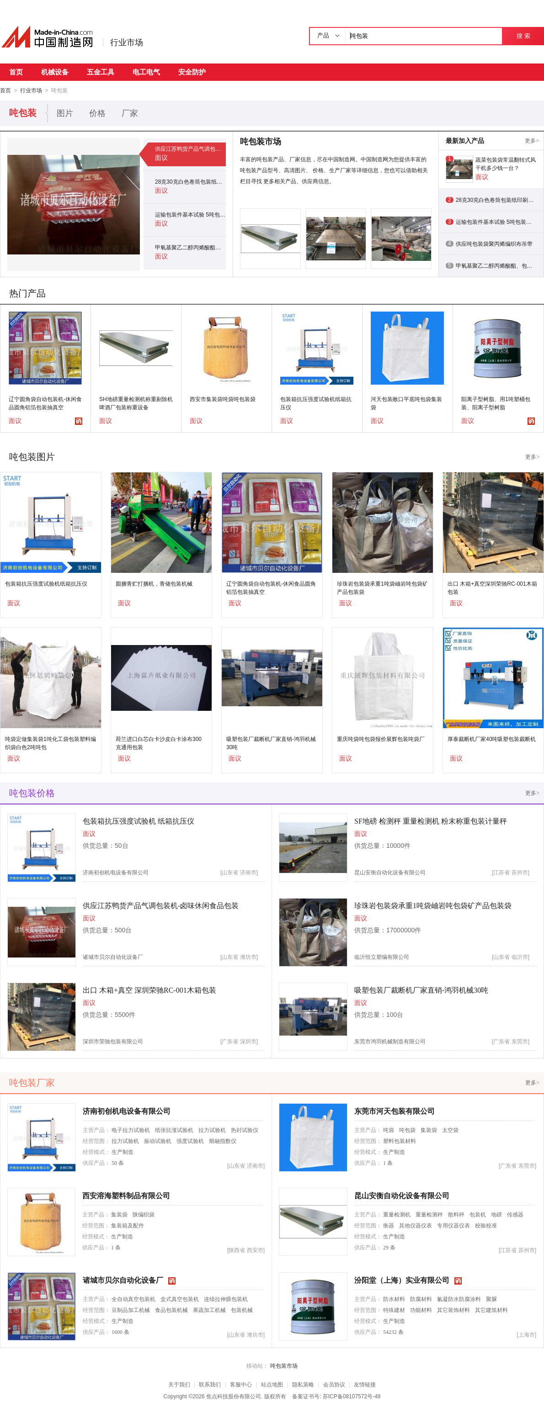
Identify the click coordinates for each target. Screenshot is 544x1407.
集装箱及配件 (127, 1225)
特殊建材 (394, 1309)
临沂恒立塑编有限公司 (381, 956)
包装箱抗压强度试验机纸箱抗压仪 (316, 403)
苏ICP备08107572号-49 (352, 1396)
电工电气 (146, 72)
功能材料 (421, 1309)
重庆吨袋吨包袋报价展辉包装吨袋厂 (381, 738)
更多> (532, 140)
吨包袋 (407, 1130)
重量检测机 (397, 1214)
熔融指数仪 (222, 1140)
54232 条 (393, 1331)
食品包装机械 (171, 1309)
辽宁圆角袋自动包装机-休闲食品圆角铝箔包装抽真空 (45, 403)
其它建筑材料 (491, 1309)
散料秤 (456, 1214)
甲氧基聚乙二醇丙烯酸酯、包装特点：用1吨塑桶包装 (190, 247)
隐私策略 (303, 1384)
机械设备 (55, 72)
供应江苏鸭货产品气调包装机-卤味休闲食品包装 (190, 148)
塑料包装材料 (399, 1140)
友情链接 (365, 1384)
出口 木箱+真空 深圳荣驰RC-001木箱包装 (149, 990)
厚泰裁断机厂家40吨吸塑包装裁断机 (492, 738)
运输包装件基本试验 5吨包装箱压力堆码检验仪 (190, 214)
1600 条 (120, 1331)
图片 (65, 112)
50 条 (118, 1162)
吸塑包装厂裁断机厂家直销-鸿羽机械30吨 (271, 742)
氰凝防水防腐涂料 (459, 1299)
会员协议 (334, 1384)
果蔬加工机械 (209, 1309)
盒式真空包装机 (179, 1299)
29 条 (389, 1247)
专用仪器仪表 (453, 1225)
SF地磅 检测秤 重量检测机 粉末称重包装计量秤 (430, 821)
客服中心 (241, 1384)
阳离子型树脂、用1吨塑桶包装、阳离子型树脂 (495, 403)
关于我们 (179, 1384)
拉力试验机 (212, 1130)
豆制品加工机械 (131, 1309)
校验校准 (486, 1225)
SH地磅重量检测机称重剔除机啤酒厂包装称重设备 (136, 403)
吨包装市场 (284, 1365)
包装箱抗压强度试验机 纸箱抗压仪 (138, 821)
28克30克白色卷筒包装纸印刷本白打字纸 (190, 181)
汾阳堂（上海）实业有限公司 (401, 1280)
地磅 (496, 1214)
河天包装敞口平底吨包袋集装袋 (406, 403)
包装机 (477, 1214)
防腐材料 (421, 1299)
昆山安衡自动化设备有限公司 (390, 872)
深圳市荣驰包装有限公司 (113, 1041)
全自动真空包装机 (133, 1299)
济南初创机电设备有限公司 (116, 872)
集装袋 (429, 1130)
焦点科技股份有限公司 (233, 1396)
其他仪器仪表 (415, 1225)
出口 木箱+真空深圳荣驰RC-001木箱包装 (492, 587)
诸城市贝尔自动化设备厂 (113, 956)
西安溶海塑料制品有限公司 (126, 1195)
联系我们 (210, 1384)
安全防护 (192, 72)
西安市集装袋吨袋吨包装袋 (223, 399)
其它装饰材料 (453, 1309)
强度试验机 (190, 1140)
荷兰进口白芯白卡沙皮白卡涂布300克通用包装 (159, 742)
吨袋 (388, 1130)
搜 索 (523, 35)
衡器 (388, 1225)
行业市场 (126, 42)
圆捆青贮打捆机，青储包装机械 (154, 583)
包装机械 (242, 1309)
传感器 (515, 1214)
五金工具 (100, 72)
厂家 (130, 112)
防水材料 (394, 1299)
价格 (97, 112)
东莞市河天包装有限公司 (394, 1111)
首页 (16, 72)
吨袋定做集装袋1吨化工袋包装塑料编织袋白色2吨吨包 (50, 742)
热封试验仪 (244, 1130)
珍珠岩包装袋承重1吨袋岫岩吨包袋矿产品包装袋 (382, 587)
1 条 (388, 1162)
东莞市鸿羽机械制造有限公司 (390, 1041)
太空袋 (450, 1130)
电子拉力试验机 (131, 1130)
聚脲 (491, 1299)
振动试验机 (157, 1140)
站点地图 (272, 1384)
